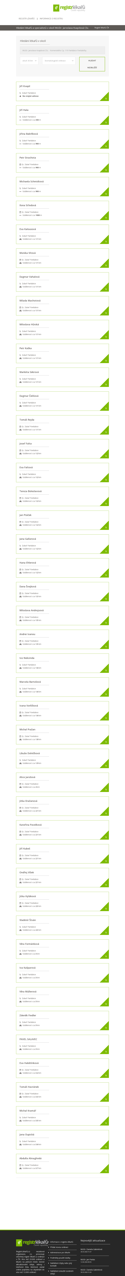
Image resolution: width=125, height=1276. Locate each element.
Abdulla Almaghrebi (30, 1158)
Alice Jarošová (27, 777)
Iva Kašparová (27, 967)
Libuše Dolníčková (29, 753)
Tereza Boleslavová (30, 491)
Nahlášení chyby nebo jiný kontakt (61, 1264)
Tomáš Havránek (29, 1086)
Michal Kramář (27, 1110)
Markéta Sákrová (29, 372)
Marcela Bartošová (30, 681)
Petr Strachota (27, 157)
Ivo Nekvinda (26, 657)
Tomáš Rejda (26, 419)
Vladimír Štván (27, 920)
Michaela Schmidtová (31, 181)
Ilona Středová (27, 205)
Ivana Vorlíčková (28, 705)
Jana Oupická (26, 1134)
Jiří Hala (23, 109)
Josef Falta (25, 443)
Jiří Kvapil (24, 86)
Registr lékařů (27, 18)
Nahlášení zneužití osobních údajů (61, 1272)
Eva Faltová (26, 467)
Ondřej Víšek (26, 872)
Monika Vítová (27, 252)
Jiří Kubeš (24, 848)
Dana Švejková (27, 586)
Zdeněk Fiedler (27, 1015)
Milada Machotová (30, 300)
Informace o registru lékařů (61, 1242)
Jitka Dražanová (28, 800)
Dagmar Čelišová (29, 395)
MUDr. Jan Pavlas (88, 1259)
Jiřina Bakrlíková (28, 133)
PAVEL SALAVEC (28, 1039)
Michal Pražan (27, 729)
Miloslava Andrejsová (31, 610)
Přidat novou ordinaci (59, 1247)
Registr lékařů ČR (101, 28)
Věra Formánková (29, 943)
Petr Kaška (25, 348)
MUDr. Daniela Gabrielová (91, 1249)
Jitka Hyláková (27, 896)
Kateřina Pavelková (30, 824)
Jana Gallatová (27, 538)
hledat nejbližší (92, 64)
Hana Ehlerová (27, 562)
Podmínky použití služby (60, 1258)
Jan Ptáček (25, 515)
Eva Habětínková (29, 1063)
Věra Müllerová (27, 991)
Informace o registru (51, 18)
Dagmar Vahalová (29, 276)
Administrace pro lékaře (60, 1252)
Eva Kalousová (27, 229)
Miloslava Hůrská (29, 324)
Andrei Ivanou (27, 634)
